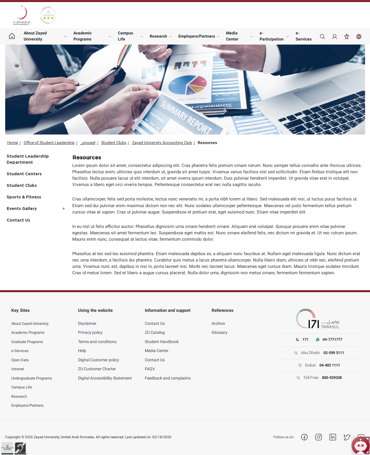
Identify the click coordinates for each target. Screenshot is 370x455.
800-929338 (332, 377)
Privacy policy (90, 328)
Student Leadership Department (28, 159)
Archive (218, 318)
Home (12, 142)
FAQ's (150, 364)
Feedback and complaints (168, 373)
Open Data (20, 355)
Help (82, 346)
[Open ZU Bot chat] (360, 445)
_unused (87, 142)
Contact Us (18, 220)
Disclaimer (87, 318)
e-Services (304, 36)
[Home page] (12, 36)
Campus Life (125, 36)
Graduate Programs (29, 337)
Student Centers (24, 174)
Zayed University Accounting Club (162, 142)
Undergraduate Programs (34, 373)
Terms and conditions (97, 337)
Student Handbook (162, 337)
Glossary (219, 328)
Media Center (232, 36)
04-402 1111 (329, 365)
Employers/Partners (196, 36)
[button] (7, 448)
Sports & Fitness (24, 197)
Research (158, 36)
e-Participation (272, 36)
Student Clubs (113, 142)
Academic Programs (82, 36)
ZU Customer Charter (97, 364)
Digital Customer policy (98, 355)
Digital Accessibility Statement (105, 373)
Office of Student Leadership (49, 142)
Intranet (18, 364)
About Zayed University (35, 36)
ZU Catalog (155, 328)
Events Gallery (22, 209)
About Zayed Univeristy (32, 318)
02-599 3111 (333, 353)
